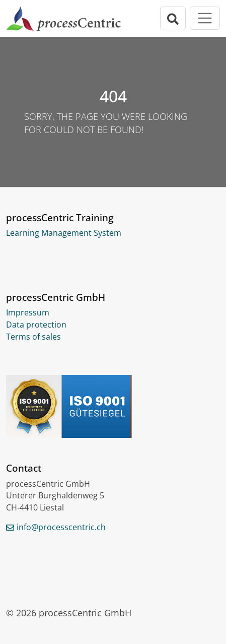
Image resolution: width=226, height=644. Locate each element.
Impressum (27, 312)
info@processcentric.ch (61, 527)
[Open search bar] (173, 18)
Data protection (36, 324)
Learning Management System (63, 232)
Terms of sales (33, 336)
